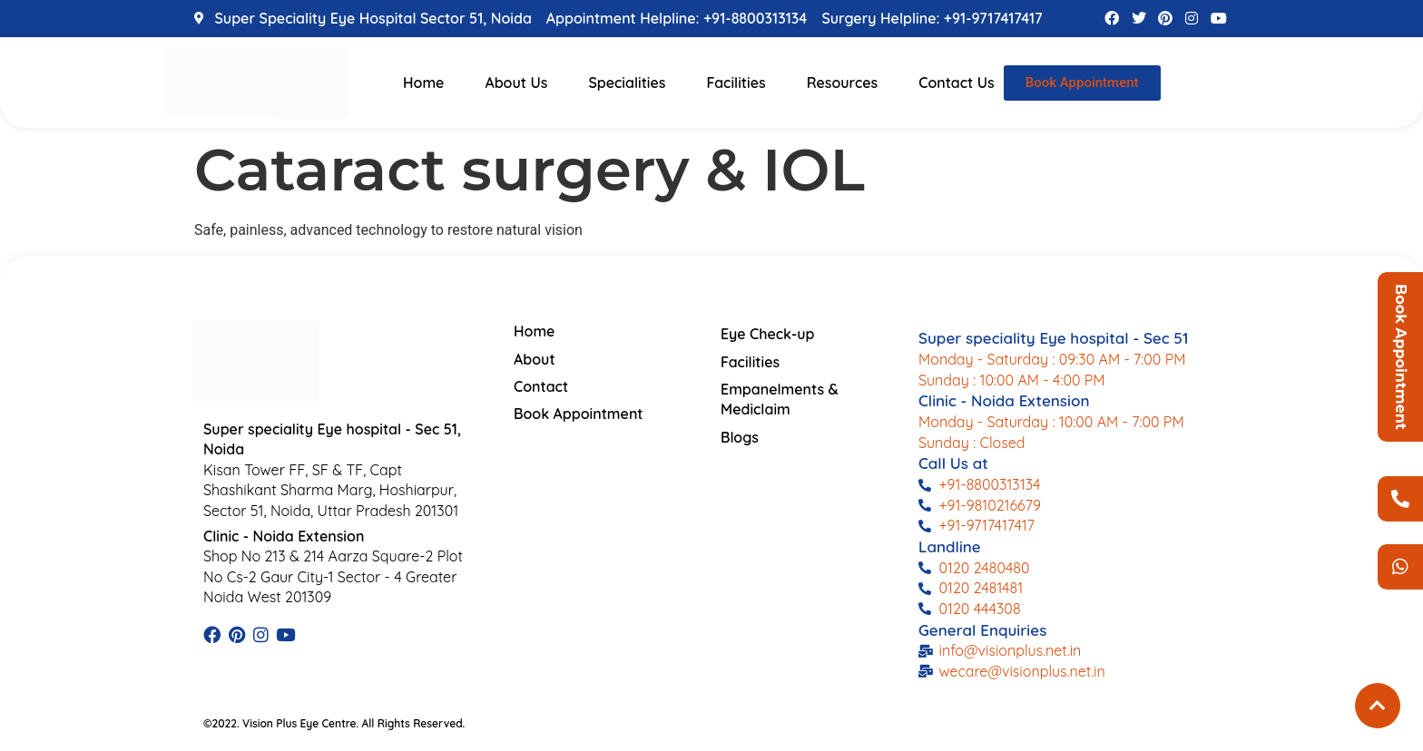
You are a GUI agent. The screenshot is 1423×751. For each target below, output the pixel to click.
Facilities (735, 82)
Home (423, 82)
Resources (842, 82)
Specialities (626, 82)
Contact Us (956, 82)
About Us (516, 82)
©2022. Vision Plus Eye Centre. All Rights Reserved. (334, 723)
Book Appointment (1400, 357)
